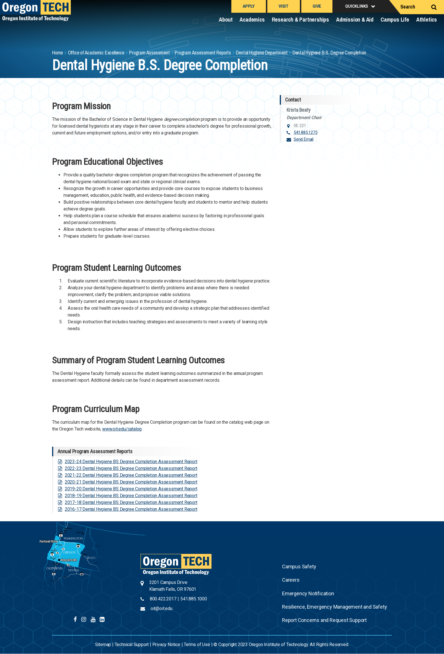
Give (317, 6)
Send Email (303, 139)
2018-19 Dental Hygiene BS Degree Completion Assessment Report (131, 495)
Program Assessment (149, 52)
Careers (291, 580)
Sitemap (103, 644)
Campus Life (395, 19)
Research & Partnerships (300, 19)
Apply (249, 6)
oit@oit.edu (161, 608)
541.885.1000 (193, 599)
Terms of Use (197, 644)
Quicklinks (356, 6)
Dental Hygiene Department (261, 52)
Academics (252, 19)
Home (57, 52)
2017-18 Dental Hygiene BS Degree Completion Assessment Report (131, 502)
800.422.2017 (163, 599)
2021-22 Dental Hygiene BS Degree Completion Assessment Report (131, 475)
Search (407, 6)
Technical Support (132, 644)
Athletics (426, 19)
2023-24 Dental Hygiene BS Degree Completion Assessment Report (131, 461)
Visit (284, 6)
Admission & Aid (354, 19)
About (225, 19)
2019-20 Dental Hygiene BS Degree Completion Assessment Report (131, 488)
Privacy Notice (166, 644)
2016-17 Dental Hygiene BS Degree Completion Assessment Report (131, 509)
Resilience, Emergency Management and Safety (334, 607)
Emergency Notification (308, 593)
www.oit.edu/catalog (122, 429)
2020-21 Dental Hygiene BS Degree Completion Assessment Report (131, 482)
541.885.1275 (305, 132)
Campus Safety (299, 566)
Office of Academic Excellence (96, 52)
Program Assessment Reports (203, 52)
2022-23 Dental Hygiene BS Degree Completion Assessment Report (131, 468)
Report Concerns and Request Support (324, 620)
